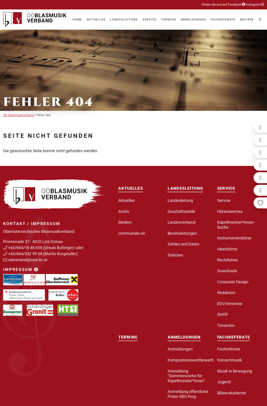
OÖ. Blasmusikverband (18, 115)
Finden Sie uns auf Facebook (223, 5)
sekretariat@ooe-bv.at (28, 259)
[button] (96, 19)
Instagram (254, 5)
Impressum (21, 269)
